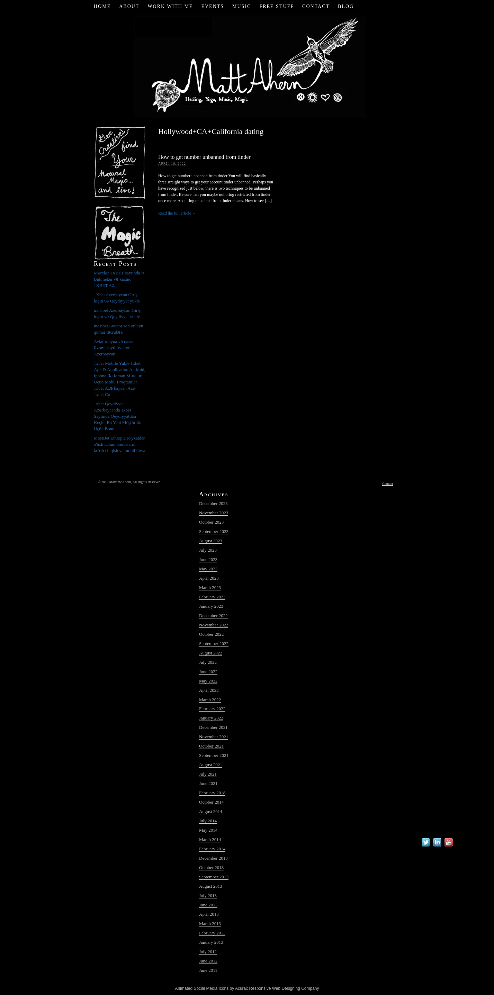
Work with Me (170, 6)
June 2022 (208, 671)
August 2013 (210, 886)
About (129, 6)
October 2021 (211, 746)
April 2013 (209, 914)
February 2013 (212, 932)
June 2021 (208, 783)
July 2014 (208, 820)
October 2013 (211, 867)
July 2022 (208, 662)
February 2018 (212, 792)
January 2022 (211, 718)
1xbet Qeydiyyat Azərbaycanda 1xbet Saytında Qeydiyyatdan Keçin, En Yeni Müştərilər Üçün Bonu (118, 416)
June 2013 (208, 904)
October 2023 (211, 522)
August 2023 (210, 540)
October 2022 (211, 634)
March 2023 (210, 587)
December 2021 (213, 727)
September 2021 (213, 755)
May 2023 (208, 568)
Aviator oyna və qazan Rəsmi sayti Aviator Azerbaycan (114, 347)
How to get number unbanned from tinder (204, 157)
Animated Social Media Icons (201, 988)
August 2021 (210, 764)
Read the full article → (177, 213)
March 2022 (210, 699)
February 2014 (212, 848)
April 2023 (209, 578)
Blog (346, 6)
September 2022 (213, 643)
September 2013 (213, 876)
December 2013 (213, 858)
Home (102, 6)
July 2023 (208, 550)
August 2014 (210, 811)
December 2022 (213, 615)
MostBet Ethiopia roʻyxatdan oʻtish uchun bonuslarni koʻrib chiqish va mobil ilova (119, 444)
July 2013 (208, 895)
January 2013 (211, 942)
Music (241, 6)
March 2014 (210, 839)
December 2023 (213, 503)
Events (212, 6)
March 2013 (210, 923)
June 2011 (208, 970)
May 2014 (208, 830)
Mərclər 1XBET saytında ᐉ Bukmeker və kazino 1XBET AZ (119, 279)
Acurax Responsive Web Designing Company (277, 988)
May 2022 (208, 681)
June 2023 (208, 559)
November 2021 (213, 736)
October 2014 (211, 802)
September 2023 (213, 531)
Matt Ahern (247, 65)
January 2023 (211, 606)
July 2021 (208, 774)
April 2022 (209, 690)
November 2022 (213, 624)
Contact (316, 6)
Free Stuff (276, 6)
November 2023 (213, 512)
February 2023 (212, 596)
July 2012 (208, 951)
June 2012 (208, 961)
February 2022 (212, 708)
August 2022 (210, 652)
